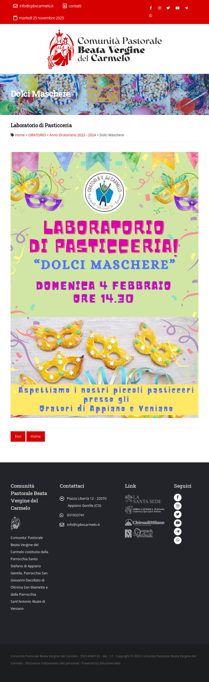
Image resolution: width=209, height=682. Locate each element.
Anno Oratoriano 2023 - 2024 (73, 135)
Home (20, 135)
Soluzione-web (109, 663)
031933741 (76, 515)
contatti (72, 5)
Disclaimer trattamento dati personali (52, 663)
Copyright (123, 656)
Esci (18, 436)
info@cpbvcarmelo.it (33, 5)
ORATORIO (37, 135)
